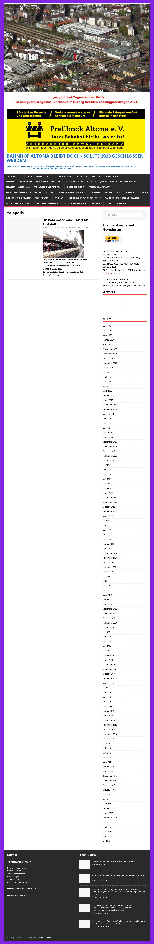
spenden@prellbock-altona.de (132, 285)
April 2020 (107, 646)
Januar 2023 (108, 493)
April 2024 (107, 428)
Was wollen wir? (112, 192)
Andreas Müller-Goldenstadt (72, 227)
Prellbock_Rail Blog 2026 (74, 203)
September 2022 (110, 511)
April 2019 (107, 701)
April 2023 (107, 479)
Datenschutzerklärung (136, 192)
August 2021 (108, 571)
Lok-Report (95, 203)
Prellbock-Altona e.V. (99, 187)
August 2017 (108, 790)
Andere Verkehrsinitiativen (47, 187)
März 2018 (107, 762)
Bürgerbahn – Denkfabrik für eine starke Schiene (59, 181)
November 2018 (110, 724)
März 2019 (107, 706)
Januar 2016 (108, 836)
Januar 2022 (108, 548)
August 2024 (108, 414)
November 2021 (110, 557)
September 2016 (110, 817)
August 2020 (108, 627)
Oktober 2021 (109, 562)
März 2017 (107, 803)
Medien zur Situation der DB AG (84, 198)
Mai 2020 (107, 641)
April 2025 (107, 386)
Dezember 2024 (110, 404)
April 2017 (107, 799)
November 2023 (110, 446)
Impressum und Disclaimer (18, 198)
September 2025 (110, 363)
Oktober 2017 (109, 785)
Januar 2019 (108, 715)
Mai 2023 (107, 474)
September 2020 (110, 623)
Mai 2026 (107, 326)
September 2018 (110, 734)
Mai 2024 (107, 423)
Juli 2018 (106, 743)
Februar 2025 (108, 395)
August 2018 (108, 738)
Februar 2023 (108, 488)
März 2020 (107, 650)
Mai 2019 (107, 697)
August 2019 (108, 683)
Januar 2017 (108, 813)
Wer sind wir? (41, 198)
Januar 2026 (108, 344)
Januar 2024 (108, 437)
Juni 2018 (107, 748)
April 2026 (107, 330)
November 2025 (110, 353)
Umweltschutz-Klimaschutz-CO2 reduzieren (79, 192)
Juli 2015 (106, 841)
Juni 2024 (107, 418)
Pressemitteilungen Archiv (19, 181)
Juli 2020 (106, 632)
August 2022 (108, 516)
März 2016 (107, 831)
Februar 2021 (108, 599)
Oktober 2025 (109, 358)
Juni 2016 (107, 827)
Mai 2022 (107, 530)
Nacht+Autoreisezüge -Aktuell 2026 (122, 198)
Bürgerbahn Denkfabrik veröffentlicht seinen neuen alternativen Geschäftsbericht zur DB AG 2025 (119, 922)
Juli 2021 (106, 576)
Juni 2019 (107, 692)
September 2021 (110, 567)
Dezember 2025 (110, 349)
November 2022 (110, 502)
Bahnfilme (60, 198)
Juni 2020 (107, 636)
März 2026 (107, 335)
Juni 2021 (107, 581)
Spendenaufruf (112, 176)
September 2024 (110, 409)
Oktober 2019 (109, 673)
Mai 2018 (107, 752)
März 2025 (107, 390)
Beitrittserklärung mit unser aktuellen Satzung (30, 192)
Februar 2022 (108, 544)
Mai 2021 (107, 585)
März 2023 (107, 483)
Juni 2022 (107, 525)
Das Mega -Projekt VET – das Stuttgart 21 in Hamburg (112, 181)
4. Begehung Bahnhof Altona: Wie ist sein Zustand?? (114, 861)
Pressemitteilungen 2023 (18, 187)
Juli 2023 (106, 465)
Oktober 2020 (109, 618)
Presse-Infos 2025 (35, 176)
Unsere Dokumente (76, 187)
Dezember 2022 (110, 497)
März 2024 (107, 432)
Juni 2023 (107, 469)
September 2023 (110, 455)
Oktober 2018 (109, 729)
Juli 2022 (106, 520)
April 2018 (107, 757)
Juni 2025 (107, 377)
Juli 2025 (106, 372)
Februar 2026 (108, 339)
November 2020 (110, 613)
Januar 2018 (108, 771)
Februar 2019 (108, 711)
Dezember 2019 (110, 664)
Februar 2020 (108, 655)
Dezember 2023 (110, 441)
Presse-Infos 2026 (14, 176)
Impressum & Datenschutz (18, 895)
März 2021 (107, 595)
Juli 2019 (106, 687)
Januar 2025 (108, 400)
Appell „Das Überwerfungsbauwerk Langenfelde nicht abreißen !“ (119, 876)
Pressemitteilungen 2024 (59, 176)
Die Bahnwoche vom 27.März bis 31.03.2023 (65, 221)
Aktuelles (82, 176)
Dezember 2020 (110, 608)
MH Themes (46, 938)
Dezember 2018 (110, 720)
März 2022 (107, 539)
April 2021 (107, 590)
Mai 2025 (107, 381)
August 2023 (108, 460)
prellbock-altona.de (28, 882)
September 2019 (110, 678)
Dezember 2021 (110, 553)
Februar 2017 (108, 808)
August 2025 (108, 367)
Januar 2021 (108, 604)
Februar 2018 (108, 766)
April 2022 (107, 534)
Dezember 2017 (110, 776)
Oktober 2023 (109, 451)
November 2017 (110, 780)
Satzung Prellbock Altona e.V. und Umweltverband (31, 203)
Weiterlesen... (55, 275)
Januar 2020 (108, 660)
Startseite (96, 176)
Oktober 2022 (109, 506)
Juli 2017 (106, 794)
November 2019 (110, 669)
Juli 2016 (106, 822)
